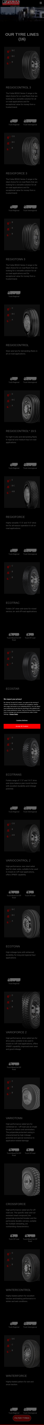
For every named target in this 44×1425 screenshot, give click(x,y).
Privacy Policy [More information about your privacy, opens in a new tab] (14, 714)
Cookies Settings (22, 720)
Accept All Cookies (22, 726)
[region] (22, 712)
